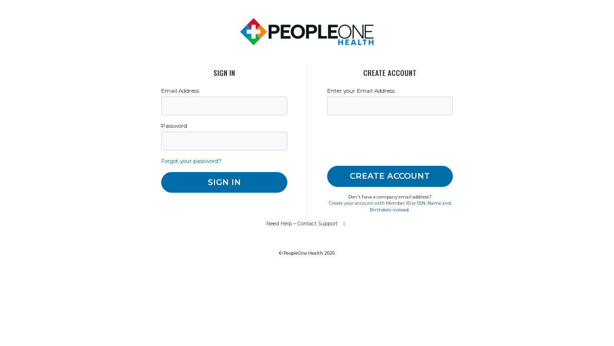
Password (185, 166)
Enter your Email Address (379, 122)
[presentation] (403, 179)
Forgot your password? (211, 209)
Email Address (194, 122)
